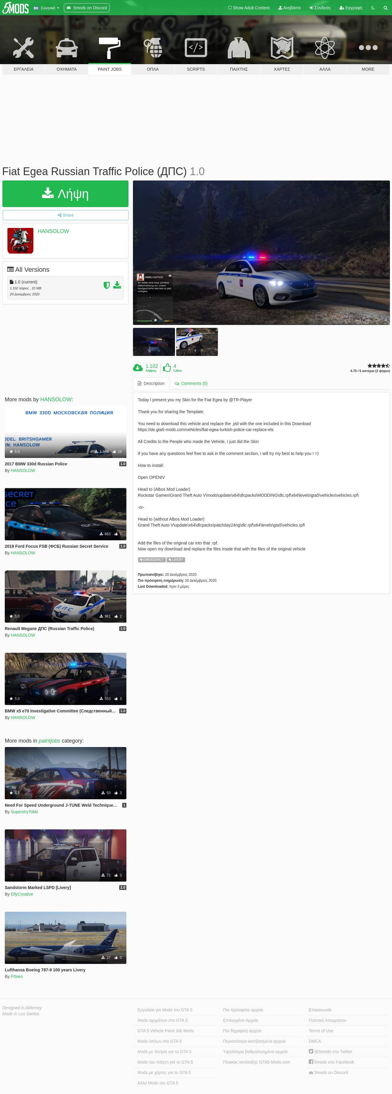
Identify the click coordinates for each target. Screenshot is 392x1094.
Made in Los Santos (20, 1013)
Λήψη (65, 194)
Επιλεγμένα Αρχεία (240, 1020)
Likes (177, 370)
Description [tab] (151, 383)
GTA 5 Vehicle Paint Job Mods (165, 1030)
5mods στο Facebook (331, 1062)
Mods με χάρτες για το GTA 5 (164, 1072)
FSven (17, 976)
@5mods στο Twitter (330, 1051)
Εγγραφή (351, 7)
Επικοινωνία (320, 1009)
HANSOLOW (53, 231)
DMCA (315, 1041)
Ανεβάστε (289, 7)
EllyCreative (22, 894)
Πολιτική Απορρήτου (327, 1020)
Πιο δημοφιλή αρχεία (242, 1030)
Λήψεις (151, 370)
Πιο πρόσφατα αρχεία (243, 1009)
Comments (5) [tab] (191, 383)
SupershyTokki (24, 811)
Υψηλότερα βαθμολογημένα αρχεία (255, 1051)
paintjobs (49, 741)
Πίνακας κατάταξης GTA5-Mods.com (256, 1062)
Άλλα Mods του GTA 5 (157, 1083)
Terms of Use (321, 1030)
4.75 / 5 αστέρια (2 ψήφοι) (370, 371)
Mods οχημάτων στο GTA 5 (162, 1020)
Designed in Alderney (22, 1007)
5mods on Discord (328, 1072)
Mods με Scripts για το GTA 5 (164, 1051)
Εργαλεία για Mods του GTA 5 (164, 1009)
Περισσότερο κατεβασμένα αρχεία (254, 1041)
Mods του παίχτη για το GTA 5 (165, 1062)
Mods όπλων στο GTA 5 (159, 1041)
